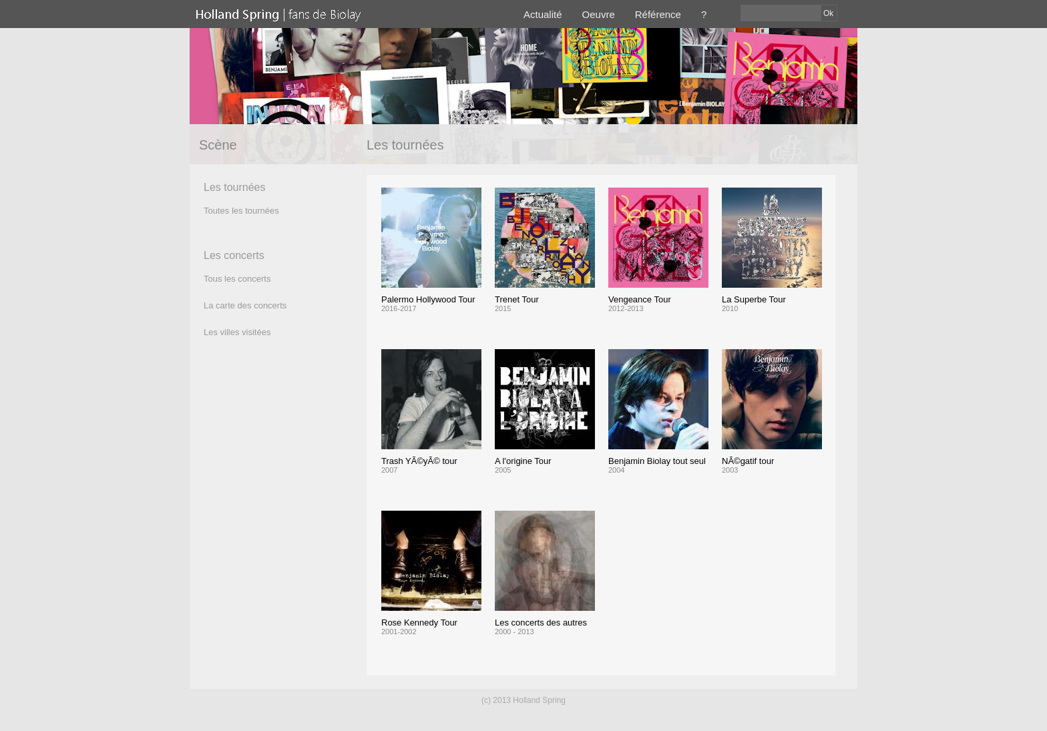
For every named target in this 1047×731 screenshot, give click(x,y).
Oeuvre (598, 14)
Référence (658, 14)
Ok (828, 13)
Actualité (543, 14)
